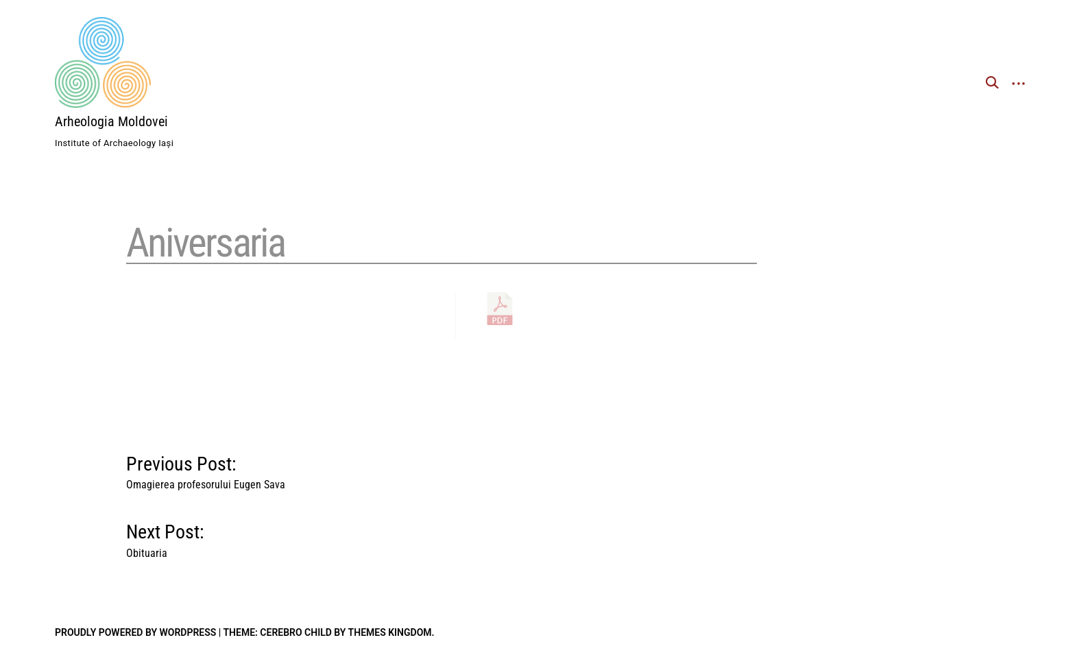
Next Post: (165, 537)
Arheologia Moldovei (111, 121)
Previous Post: (205, 469)
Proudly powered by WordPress (135, 632)
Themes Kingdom (390, 632)
